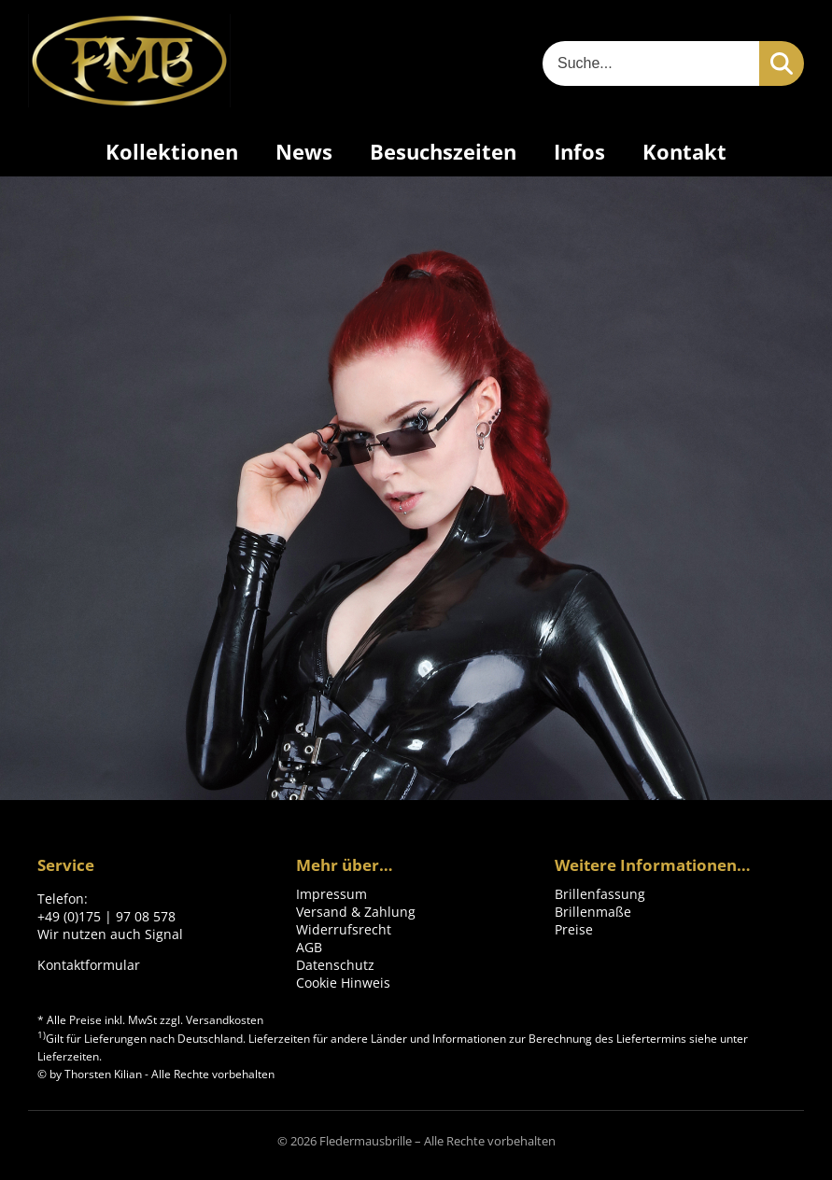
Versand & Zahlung (356, 911)
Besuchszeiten (443, 151)
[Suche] (651, 63)
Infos (579, 151)
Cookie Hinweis (343, 982)
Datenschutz (335, 965)
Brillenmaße (593, 911)
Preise (574, 929)
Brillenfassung (600, 894)
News (303, 151)
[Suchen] (781, 63)
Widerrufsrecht (343, 929)
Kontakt (684, 151)
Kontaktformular (88, 965)
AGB (309, 947)
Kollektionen (172, 151)
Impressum (331, 894)
